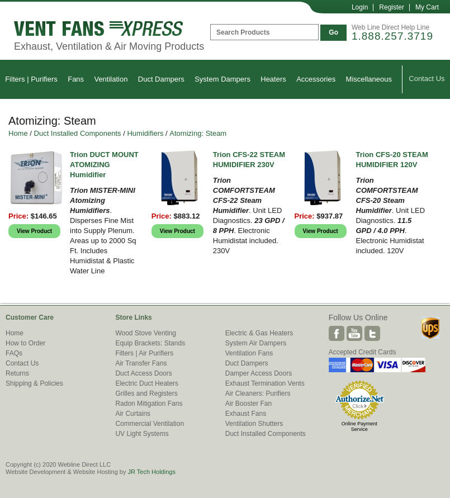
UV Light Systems (141, 434)
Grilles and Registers (146, 393)
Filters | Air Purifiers (144, 353)
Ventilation (110, 79)
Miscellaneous (369, 79)
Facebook (336, 333)
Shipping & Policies (34, 383)
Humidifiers (145, 133)
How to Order (25, 343)
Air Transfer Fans (141, 363)
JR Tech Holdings (151, 471)
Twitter (372, 333)
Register (391, 7)
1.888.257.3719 (392, 36)
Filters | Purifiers (31, 79)
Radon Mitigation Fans (148, 403)
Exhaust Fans (245, 414)
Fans (76, 79)
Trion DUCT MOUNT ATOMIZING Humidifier (104, 164)
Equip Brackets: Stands (150, 343)
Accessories (315, 79)
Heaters (273, 79)
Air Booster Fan (248, 403)
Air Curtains (132, 414)
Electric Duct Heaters (146, 383)
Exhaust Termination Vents (265, 383)
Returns (17, 373)
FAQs (14, 353)
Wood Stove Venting (145, 333)
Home (18, 133)
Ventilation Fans (249, 353)
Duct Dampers (161, 79)
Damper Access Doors (258, 373)
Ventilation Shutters (254, 424)
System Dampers (222, 79)
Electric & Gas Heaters (259, 333)
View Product (34, 231)
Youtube (354, 333)
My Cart (427, 7)
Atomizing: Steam (197, 133)
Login (360, 7)
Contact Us (426, 78)
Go (333, 32)
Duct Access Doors (143, 373)
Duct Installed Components (77, 133)
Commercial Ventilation (149, 424)
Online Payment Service (359, 426)
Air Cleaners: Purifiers (258, 393)
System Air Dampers (255, 343)
